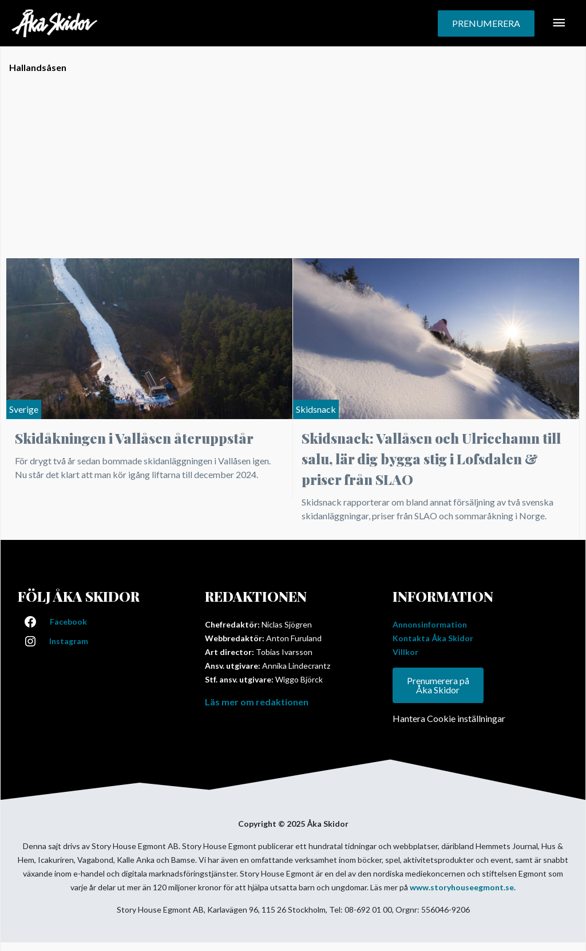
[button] (486, 23)
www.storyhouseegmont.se (462, 887)
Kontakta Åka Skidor (433, 638)
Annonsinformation (430, 624)
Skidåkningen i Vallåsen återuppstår (134, 438)
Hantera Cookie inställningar (449, 718)
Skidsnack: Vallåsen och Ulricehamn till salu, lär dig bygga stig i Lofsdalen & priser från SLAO (431, 458)
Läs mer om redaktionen (256, 701)
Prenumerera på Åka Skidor (438, 685)
